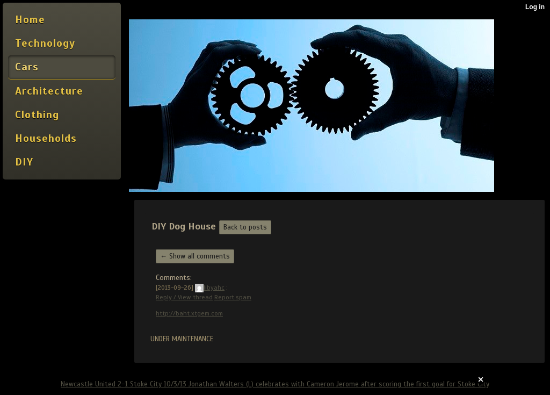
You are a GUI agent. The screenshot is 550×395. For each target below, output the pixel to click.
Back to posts (245, 227)
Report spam (232, 297)
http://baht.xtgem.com (189, 313)
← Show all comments (195, 256)
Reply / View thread (184, 297)
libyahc (210, 287)
